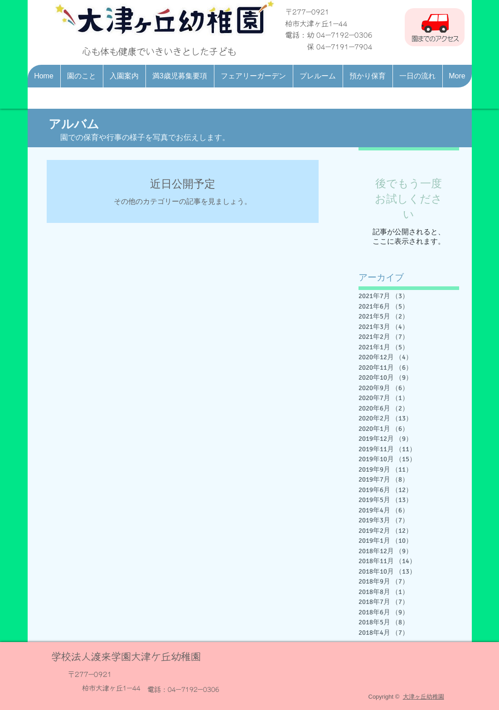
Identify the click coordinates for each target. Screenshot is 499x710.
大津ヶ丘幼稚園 (423, 696)
